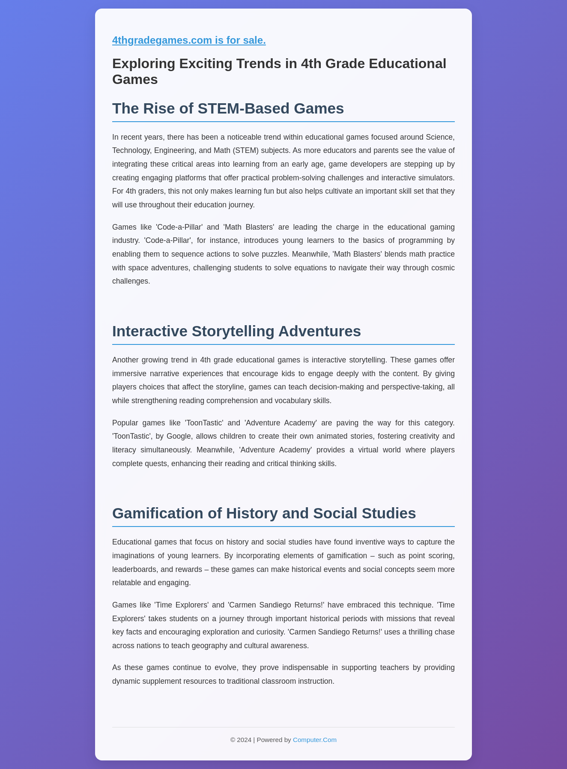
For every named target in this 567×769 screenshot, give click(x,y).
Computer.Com (315, 739)
